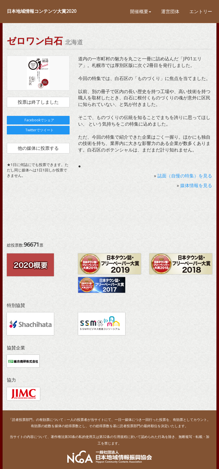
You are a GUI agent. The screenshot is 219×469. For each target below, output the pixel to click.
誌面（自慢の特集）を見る (184, 176)
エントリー (200, 11)
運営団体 (170, 11)
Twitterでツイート (38, 130)
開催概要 (140, 11)
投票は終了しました (38, 102)
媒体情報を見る (196, 185)
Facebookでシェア (38, 120)
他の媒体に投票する (38, 148)
